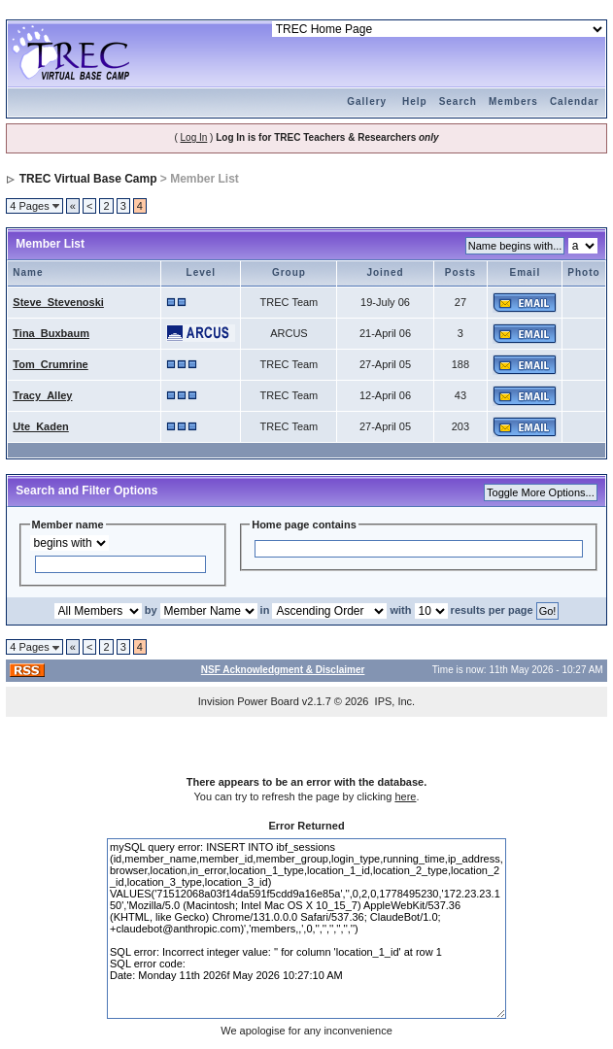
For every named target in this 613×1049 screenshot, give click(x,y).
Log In (194, 137)
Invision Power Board (248, 701)
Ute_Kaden (40, 426)
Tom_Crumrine (50, 364)
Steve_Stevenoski (58, 302)
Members (513, 101)
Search (458, 101)
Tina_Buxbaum (51, 333)
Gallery (367, 101)
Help (414, 101)
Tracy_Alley (42, 395)
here (405, 796)
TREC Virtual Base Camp (88, 179)
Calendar (574, 101)
